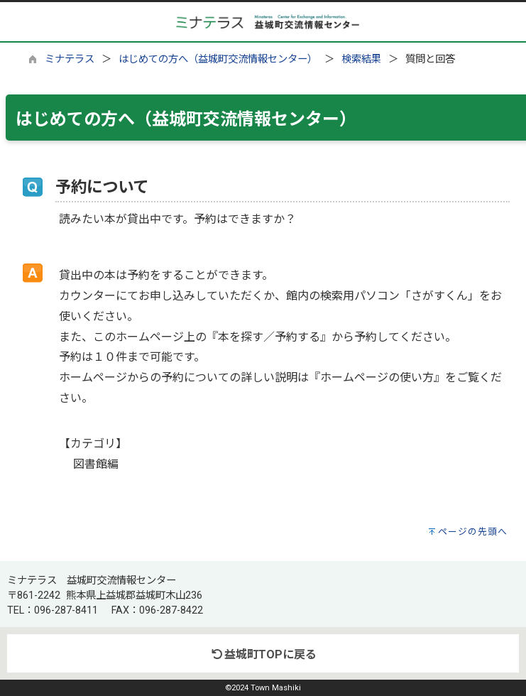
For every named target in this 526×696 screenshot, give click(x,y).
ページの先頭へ (473, 531)
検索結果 (361, 59)
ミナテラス (69, 59)
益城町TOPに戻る (263, 654)
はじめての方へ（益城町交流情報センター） (218, 59)
